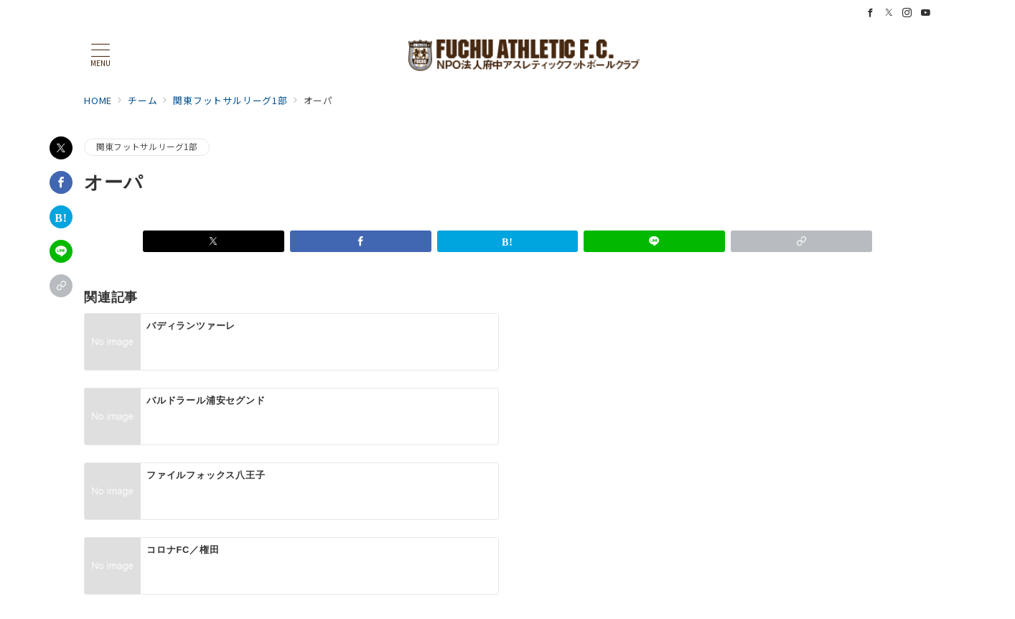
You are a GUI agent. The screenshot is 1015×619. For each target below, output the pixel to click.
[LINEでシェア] (61, 251)
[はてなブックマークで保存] (61, 216)
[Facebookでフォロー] (871, 12)
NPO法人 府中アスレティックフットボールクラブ (524, 600)
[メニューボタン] (100, 55)
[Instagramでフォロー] (907, 12)
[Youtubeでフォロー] (926, 12)
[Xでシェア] (61, 147)
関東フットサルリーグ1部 (146, 146)
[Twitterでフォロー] (889, 12)
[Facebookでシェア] (61, 182)
